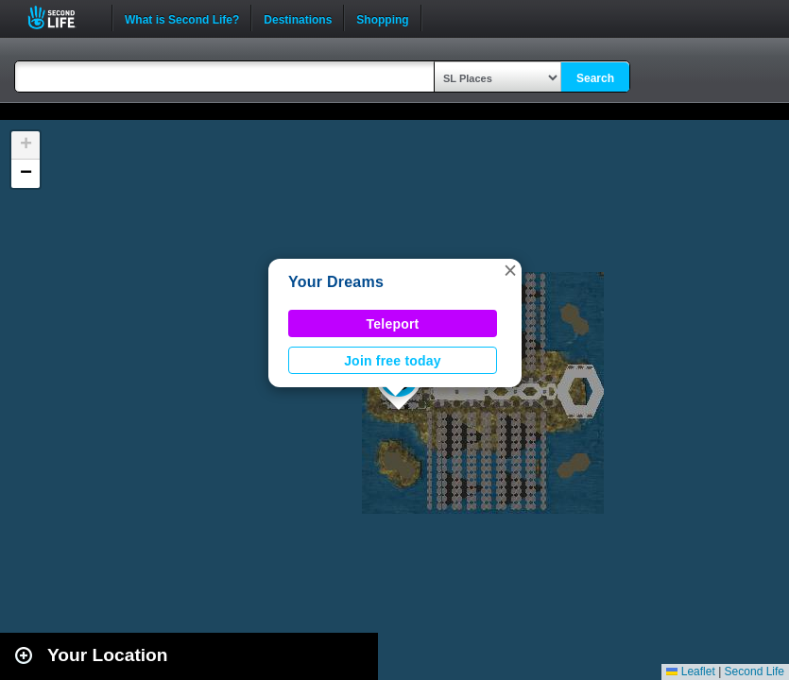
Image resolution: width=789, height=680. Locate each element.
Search (595, 78)
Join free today (392, 360)
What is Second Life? (182, 18)
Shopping (382, 18)
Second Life (61, 17)
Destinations (298, 18)
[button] (510, 270)
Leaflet (690, 671)
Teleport (393, 324)
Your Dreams (336, 282)
